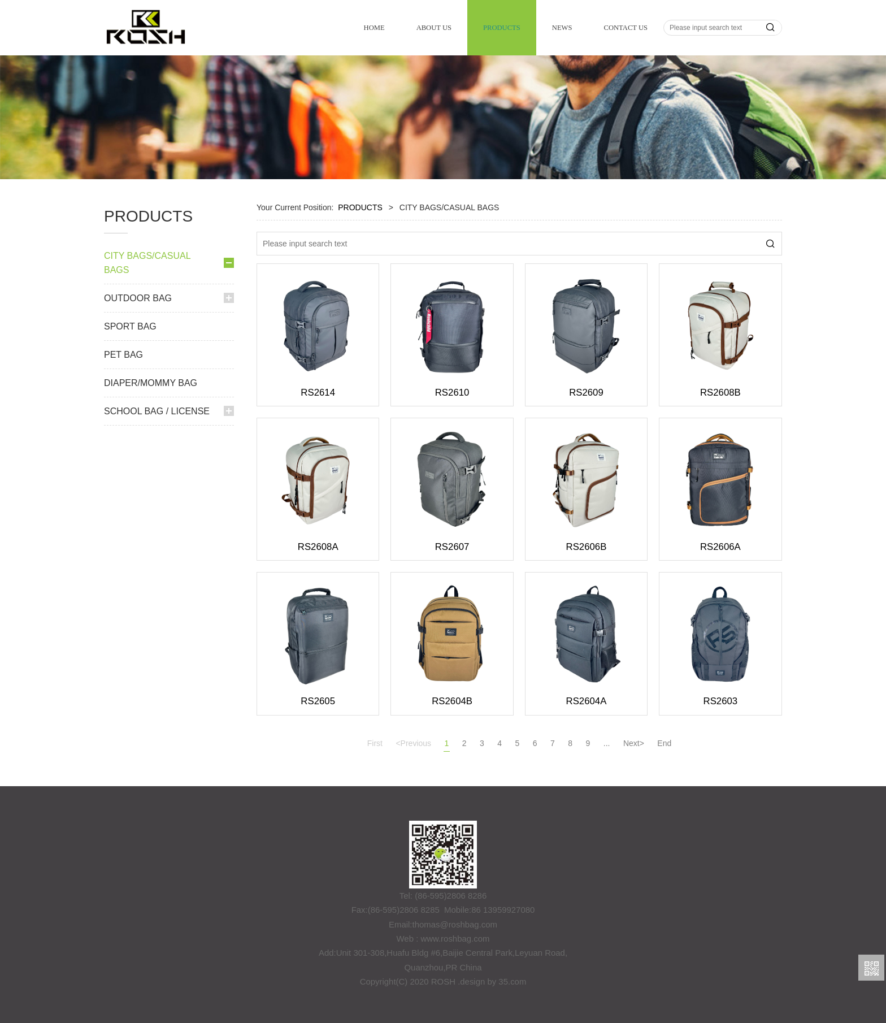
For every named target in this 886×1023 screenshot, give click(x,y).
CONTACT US (626, 28)
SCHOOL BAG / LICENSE (157, 597)
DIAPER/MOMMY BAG (150, 569)
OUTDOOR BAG (138, 484)
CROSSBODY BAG (150, 357)
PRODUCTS (501, 28)
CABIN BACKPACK (149, 453)
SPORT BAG (130, 512)
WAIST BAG (137, 318)
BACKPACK (136, 299)
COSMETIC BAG (145, 396)
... (606, 743)
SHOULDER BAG (146, 377)
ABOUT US (433, 28)
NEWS (562, 28)
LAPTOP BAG (140, 415)
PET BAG (123, 540)
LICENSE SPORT (147, 434)
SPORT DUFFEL (145, 338)
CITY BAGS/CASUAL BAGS (147, 263)
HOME (374, 28)
